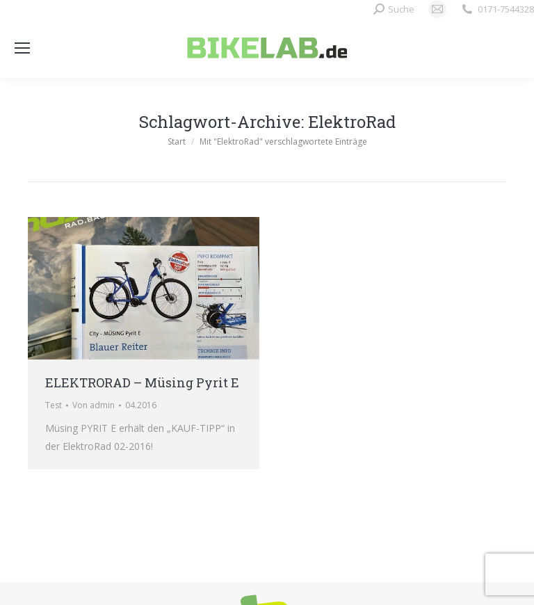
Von (93, 405)
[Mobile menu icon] (22, 48)
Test (53, 405)
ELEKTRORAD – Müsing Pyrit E (142, 382)
